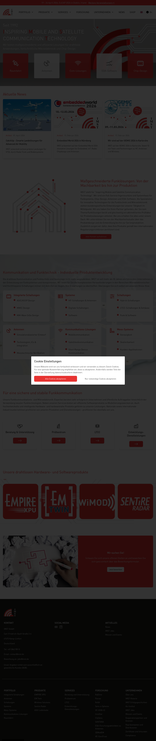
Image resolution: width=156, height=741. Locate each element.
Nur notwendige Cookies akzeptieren (100, 378)
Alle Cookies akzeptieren (55, 378)
